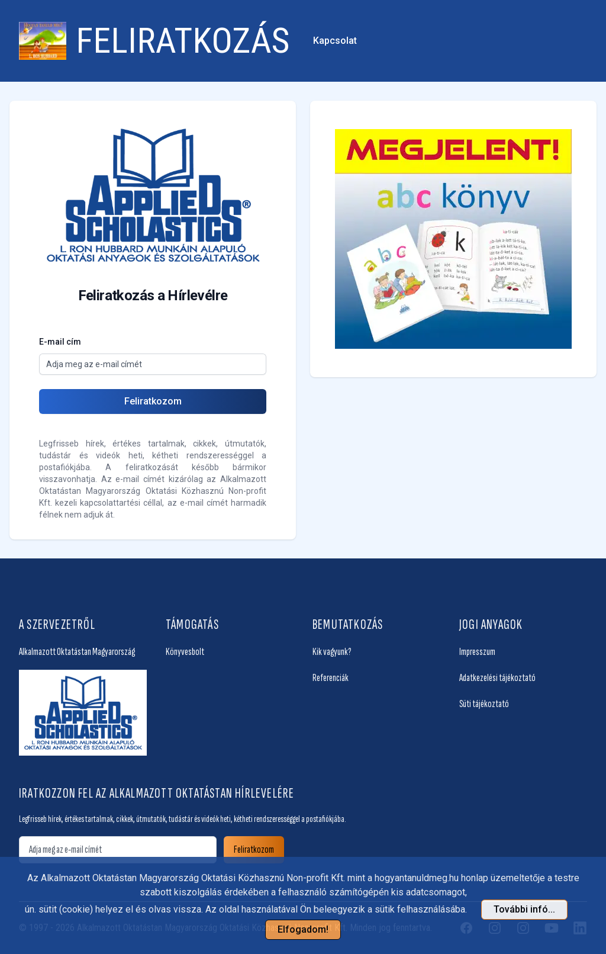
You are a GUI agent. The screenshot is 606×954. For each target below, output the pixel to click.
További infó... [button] (524, 909)
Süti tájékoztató (484, 704)
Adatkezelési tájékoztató (497, 678)
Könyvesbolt (185, 651)
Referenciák (330, 678)
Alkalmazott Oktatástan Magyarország (77, 651)
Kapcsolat (335, 40)
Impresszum (477, 651)
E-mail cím (60, 341)
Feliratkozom (153, 401)
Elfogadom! (303, 929)
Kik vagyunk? (331, 651)
